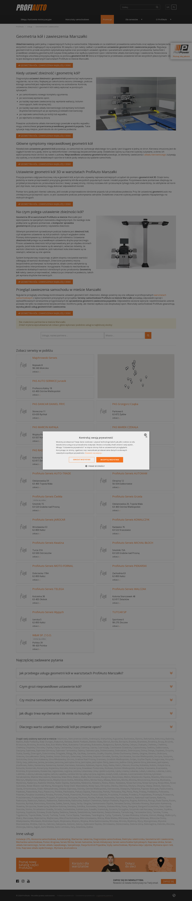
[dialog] (96, 450)
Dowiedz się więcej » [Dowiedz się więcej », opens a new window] (93, 453)
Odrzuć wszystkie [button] (81, 459)
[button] (96, 466)
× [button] (146, 437)
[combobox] (145, 434)
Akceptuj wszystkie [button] (109, 459)
